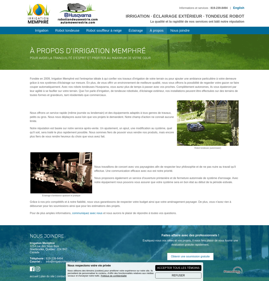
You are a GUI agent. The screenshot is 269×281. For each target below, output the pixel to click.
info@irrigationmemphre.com (63, 261)
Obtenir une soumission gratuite (190, 256)
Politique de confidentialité (114, 275)
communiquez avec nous (87, 213)
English (238, 8)
